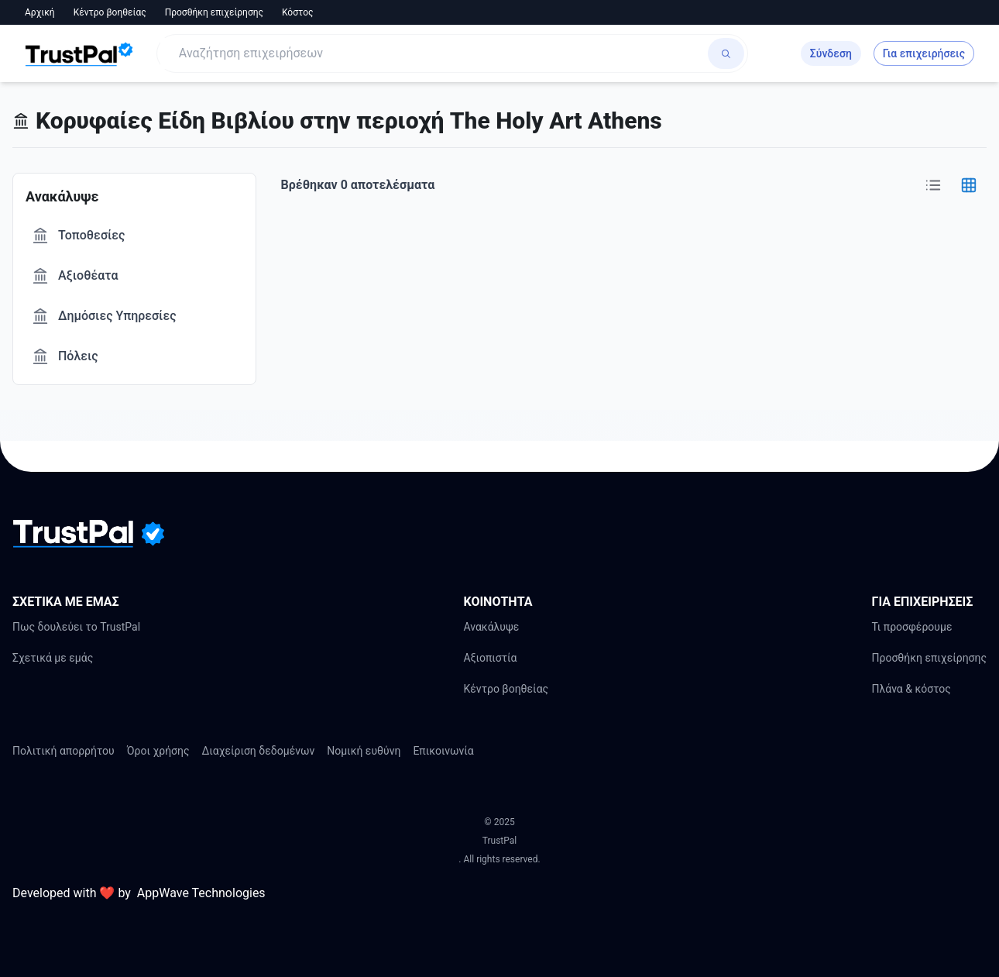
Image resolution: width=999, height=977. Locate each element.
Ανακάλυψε (491, 627)
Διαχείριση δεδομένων (258, 751)
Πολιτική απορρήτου (63, 751)
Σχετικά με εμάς (52, 658)
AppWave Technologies (201, 893)
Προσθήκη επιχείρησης (214, 12)
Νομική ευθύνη (363, 751)
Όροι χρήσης (158, 751)
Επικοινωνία (443, 751)
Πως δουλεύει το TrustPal (76, 627)
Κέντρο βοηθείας (110, 12)
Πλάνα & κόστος (910, 689)
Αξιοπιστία (490, 658)
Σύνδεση (831, 53)
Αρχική (40, 12)
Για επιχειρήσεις (924, 53)
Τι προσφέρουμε (911, 627)
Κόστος (298, 12)
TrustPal (499, 840)
